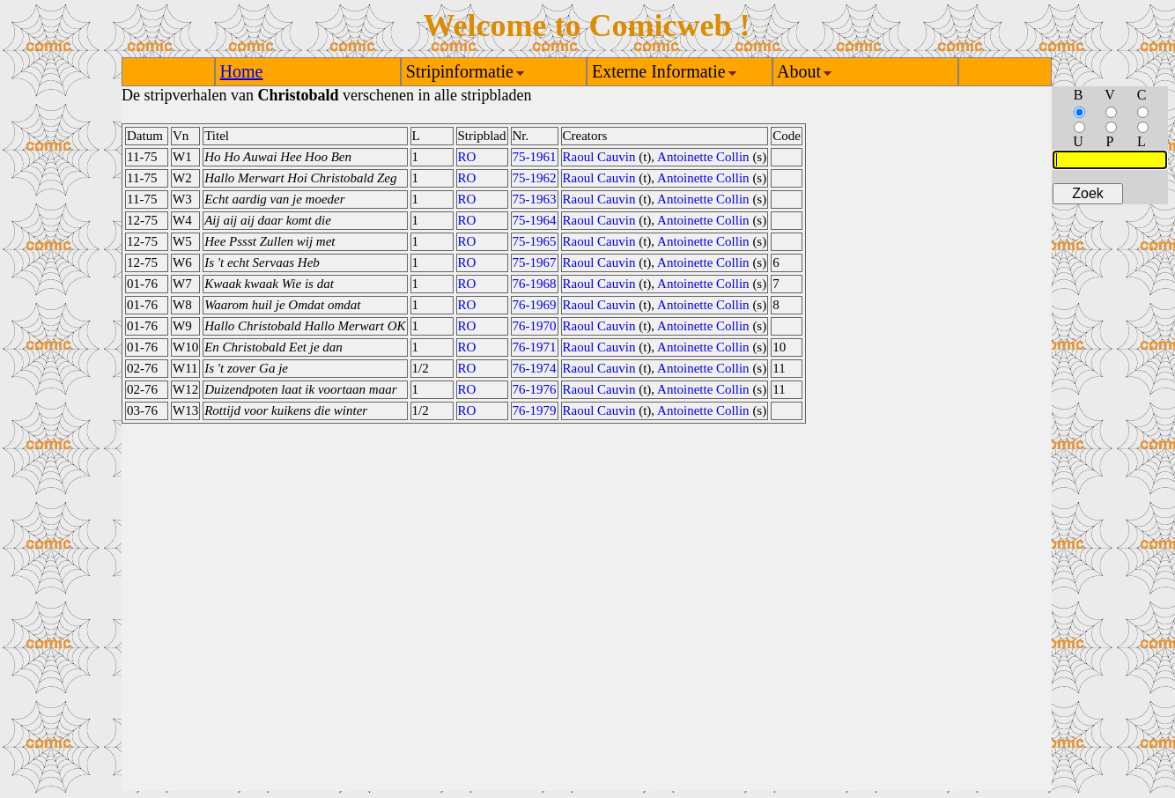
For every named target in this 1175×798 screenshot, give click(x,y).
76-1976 (535, 389)
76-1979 (535, 410)
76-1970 (535, 326)
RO (467, 157)
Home (241, 71)
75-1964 (535, 220)
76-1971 (535, 347)
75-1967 (535, 262)
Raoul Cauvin (599, 157)
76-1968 (535, 284)
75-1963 (535, 199)
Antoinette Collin (703, 157)
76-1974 (535, 368)
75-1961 (535, 157)
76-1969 (535, 305)
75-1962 (535, 178)
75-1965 (535, 241)
